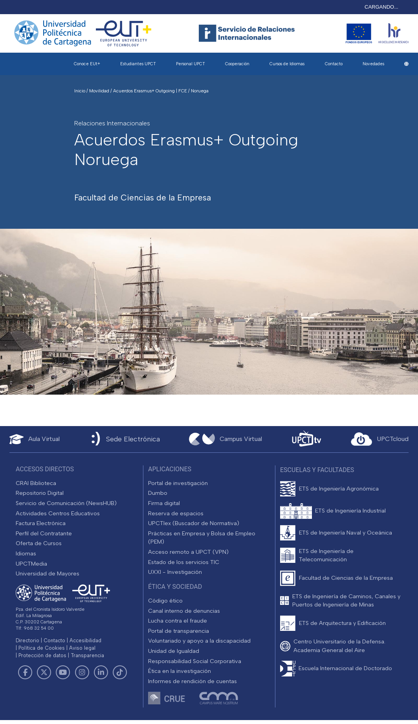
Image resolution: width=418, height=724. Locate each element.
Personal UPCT (190, 63)
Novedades (373, 63)
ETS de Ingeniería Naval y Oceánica (345, 532)
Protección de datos (42, 655)
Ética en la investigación (179, 670)
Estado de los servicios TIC (183, 562)
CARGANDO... (381, 7)
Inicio (80, 91)
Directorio (27, 640)
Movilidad (99, 91)
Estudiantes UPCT (138, 63)
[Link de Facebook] (25, 672)
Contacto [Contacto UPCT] (54, 640)
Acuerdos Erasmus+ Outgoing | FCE (150, 91)
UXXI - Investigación (175, 571)
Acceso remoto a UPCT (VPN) (188, 551)
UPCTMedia (31, 563)
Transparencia (87, 655)
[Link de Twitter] (44, 672)
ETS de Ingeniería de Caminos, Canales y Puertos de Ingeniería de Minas (346, 600)
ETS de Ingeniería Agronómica (339, 488)
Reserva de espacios (176, 513)
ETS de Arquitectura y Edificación (342, 623)
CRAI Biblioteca (36, 483)
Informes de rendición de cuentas (192, 681)
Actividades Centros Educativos (58, 513)
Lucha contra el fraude (177, 620)
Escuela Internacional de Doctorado (345, 668)
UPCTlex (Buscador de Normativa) (193, 523)
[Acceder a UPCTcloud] (380, 439)
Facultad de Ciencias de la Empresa (346, 577)
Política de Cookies (41, 648)
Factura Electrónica (41, 523)
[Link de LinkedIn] (101, 672)
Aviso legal (82, 648)
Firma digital (164, 503)
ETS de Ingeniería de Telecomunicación (326, 555)
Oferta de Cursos (39, 543)
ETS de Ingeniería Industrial (350, 510)
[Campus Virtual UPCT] (225, 439)
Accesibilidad (85, 640)
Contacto (334, 63)
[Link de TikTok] (119, 672)
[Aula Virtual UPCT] (34, 439)
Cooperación (237, 63)
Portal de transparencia (178, 630)
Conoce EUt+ (87, 63)
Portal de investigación (178, 483)
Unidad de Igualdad (173, 650)
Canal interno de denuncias (184, 610)
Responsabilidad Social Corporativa (194, 661)
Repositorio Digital (40, 492)
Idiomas (26, 553)
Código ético (165, 600)
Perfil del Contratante (44, 533)
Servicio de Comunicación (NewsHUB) (66, 503)
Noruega (200, 91)
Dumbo (157, 492)
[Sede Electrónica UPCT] (124, 439)
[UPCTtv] (306, 439)
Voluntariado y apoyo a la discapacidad (199, 640)
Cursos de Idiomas (287, 63)
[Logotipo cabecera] (248, 33)
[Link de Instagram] (82, 672)
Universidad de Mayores (47, 573)
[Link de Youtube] (62, 672)
